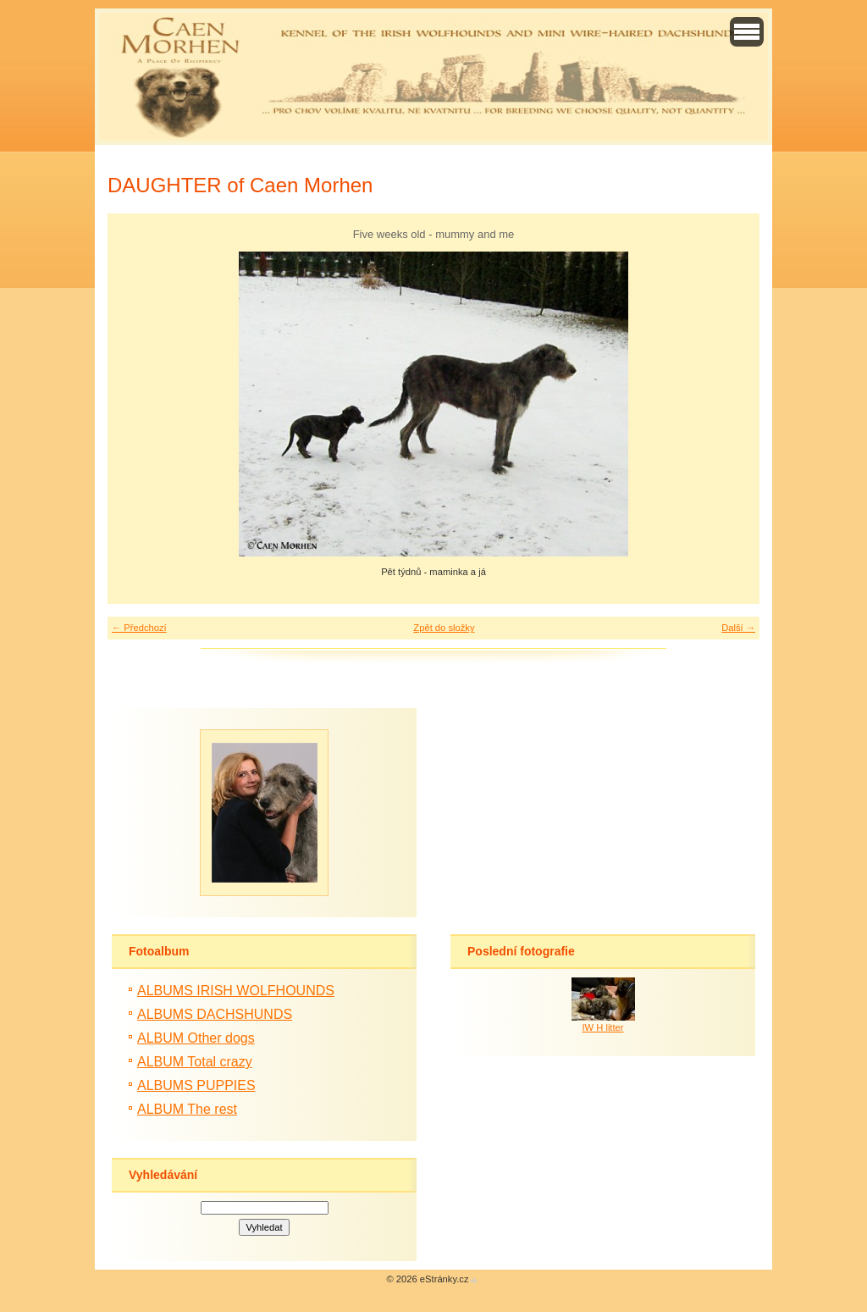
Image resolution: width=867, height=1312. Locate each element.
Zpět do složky (443, 628)
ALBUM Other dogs (196, 1038)
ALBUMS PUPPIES (196, 1085)
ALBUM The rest (187, 1109)
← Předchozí (139, 628)
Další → (738, 628)
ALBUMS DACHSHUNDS (214, 1014)
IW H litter (602, 1027)
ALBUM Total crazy (194, 1062)
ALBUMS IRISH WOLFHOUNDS (235, 990)
